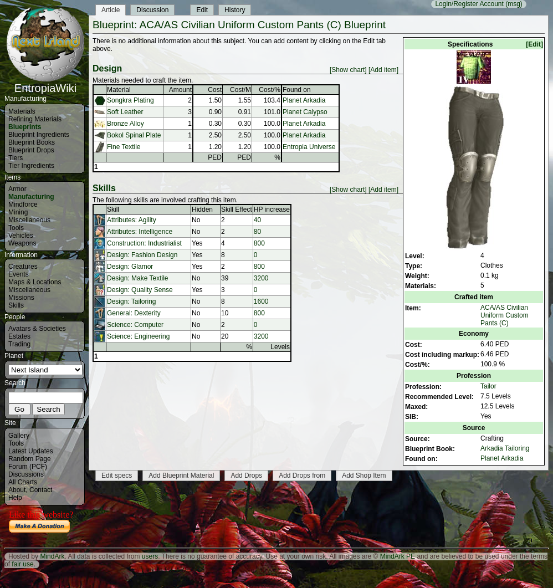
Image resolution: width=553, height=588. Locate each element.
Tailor (488, 386)
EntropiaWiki (45, 83)
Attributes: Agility (131, 220)
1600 (261, 301)
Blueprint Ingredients (38, 135)
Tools (16, 228)
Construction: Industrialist (144, 243)
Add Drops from (302, 475)
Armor (17, 189)
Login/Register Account (469, 4)
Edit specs (116, 475)
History (234, 10)
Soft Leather (125, 112)
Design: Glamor (130, 266)
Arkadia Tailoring (505, 448)
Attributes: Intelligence (139, 232)
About (16, 490)
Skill (113, 209)
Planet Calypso (305, 112)
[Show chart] (348, 70)
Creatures (23, 266)
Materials (21, 111)
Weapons (22, 243)
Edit (202, 10)
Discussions (26, 474)
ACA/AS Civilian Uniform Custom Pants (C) (504, 315)
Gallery (18, 435)
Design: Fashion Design (142, 255)
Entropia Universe (309, 147)
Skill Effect (236, 209)
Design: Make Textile (137, 278)
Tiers (15, 158)
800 (259, 243)
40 (257, 220)
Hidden (202, 209)
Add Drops (246, 475)
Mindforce (23, 204)
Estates (19, 336)
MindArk (52, 556)
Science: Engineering (138, 336)
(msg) (514, 4)
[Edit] (534, 44)
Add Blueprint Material (181, 475)
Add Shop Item (364, 475)
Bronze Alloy (125, 123)
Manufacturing (31, 197)
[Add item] (383, 70)
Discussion (152, 10)
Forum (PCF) (27, 467)
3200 (261, 278)
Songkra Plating (130, 100)
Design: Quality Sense (140, 290)
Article (110, 10)
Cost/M (240, 90)
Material (119, 90)
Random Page (29, 459)
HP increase (272, 209)
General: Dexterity (134, 313)
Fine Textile (123, 147)
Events (18, 274)
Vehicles (20, 235)
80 (257, 232)
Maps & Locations (34, 282)
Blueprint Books (31, 142)
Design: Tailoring (131, 301)
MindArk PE (397, 556)
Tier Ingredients (31, 166)
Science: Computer (135, 325)
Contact (40, 490)
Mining (18, 212)
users (150, 556)
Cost (215, 90)
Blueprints (24, 127)
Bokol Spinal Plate (134, 135)
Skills (16, 305)
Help (15, 498)
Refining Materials (35, 119)
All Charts (22, 482)
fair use (22, 564)
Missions (21, 297)
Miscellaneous (29, 220)
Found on (297, 90)
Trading (19, 344)
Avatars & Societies (37, 329)
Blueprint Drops (31, 150)
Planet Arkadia (501, 458)
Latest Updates (30, 451)
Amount (180, 90)
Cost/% (269, 90)
